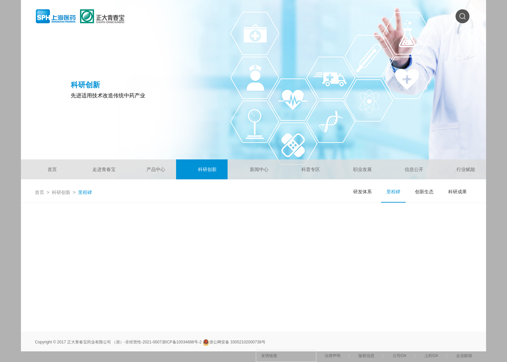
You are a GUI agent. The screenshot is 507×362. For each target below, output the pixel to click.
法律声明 (333, 355)
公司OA (399, 355)
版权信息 (366, 355)
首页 (39, 192)
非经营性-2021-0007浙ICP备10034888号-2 (163, 342)
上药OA (431, 355)
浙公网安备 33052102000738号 (234, 342)
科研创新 (61, 192)
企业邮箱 (464, 355)
